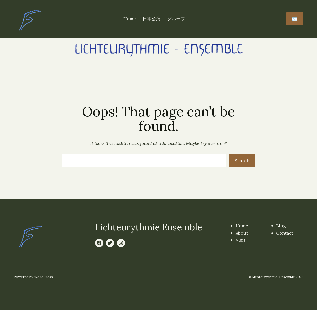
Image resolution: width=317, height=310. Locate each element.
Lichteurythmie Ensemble (148, 227)
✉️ (294, 19)
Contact (284, 233)
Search (242, 160)
